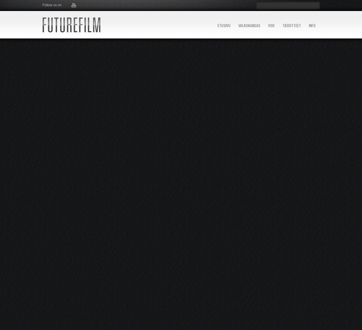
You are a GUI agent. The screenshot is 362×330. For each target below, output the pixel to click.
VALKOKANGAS (249, 25)
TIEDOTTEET (292, 25)
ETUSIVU (223, 25)
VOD (271, 25)
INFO (312, 25)
